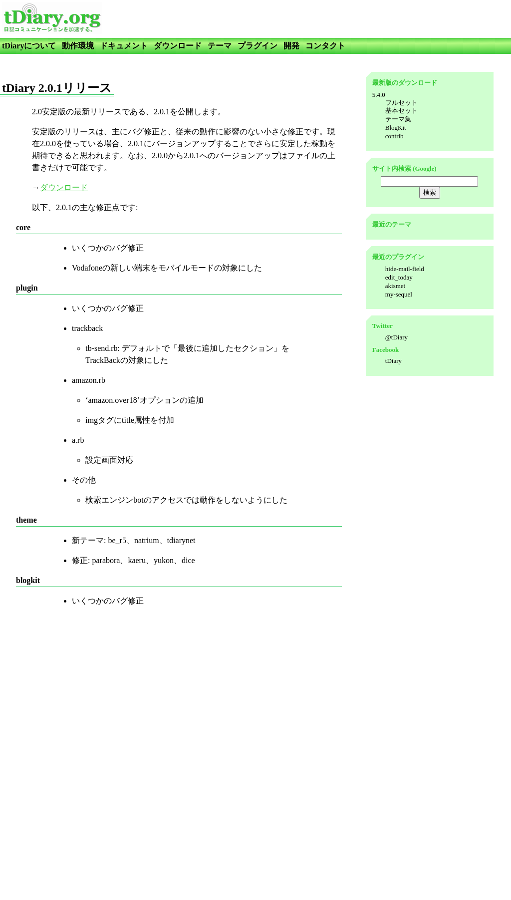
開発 (291, 45)
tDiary (393, 360)
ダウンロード (178, 45)
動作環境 (78, 45)
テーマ (220, 45)
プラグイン (257, 45)
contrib (394, 136)
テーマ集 (398, 119)
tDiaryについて (29, 45)
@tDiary (396, 337)
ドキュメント (124, 45)
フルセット (401, 102)
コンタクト (325, 45)
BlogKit (395, 127)
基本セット (401, 110)
